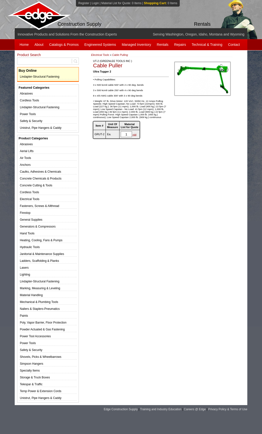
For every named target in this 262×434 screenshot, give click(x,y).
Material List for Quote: (121, 3)
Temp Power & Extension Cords (40, 391)
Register (83, 3)
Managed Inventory (136, 45)
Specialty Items (30, 370)
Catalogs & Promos (64, 45)
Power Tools (28, 114)
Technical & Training (207, 45)
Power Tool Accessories (35, 336)
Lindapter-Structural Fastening (39, 76)
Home (24, 45)
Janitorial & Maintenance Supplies (42, 254)
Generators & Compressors (38, 226)
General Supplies (31, 219)
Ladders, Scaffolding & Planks (39, 261)
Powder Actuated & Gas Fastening (42, 329)
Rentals (162, 45)
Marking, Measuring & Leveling (40, 288)
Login (95, 3)
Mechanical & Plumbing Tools (39, 302)
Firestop (25, 213)
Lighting (25, 274)
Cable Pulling (120, 54)
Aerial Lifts (27, 151)
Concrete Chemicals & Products (40, 178)
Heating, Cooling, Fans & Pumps (41, 240)
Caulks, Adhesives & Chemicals (40, 171)
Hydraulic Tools (30, 247)
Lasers (24, 267)
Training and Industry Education (160, 409)
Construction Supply (79, 24)
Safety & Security (31, 121)
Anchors (25, 165)
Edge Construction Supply (121, 409)
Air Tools (25, 158)
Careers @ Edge (195, 409)
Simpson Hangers (31, 363)
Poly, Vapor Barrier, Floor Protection (43, 322)
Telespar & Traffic (31, 384)
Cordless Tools (29, 100)
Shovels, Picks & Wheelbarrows (40, 357)
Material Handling (31, 295)
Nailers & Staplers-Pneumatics (40, 309)
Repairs (180, 45)
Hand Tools (27, 233)
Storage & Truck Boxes (35, 377)
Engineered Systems (100, 45)
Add (134, 134)
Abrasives (26, 93)
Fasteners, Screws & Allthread (39, 206)
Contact (234, 45)
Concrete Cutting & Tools (36, 185)
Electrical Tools (29, 199)
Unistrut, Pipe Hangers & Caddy (40, 128)
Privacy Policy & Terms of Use (227, 409)
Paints (24, 315)
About (39, 45)
